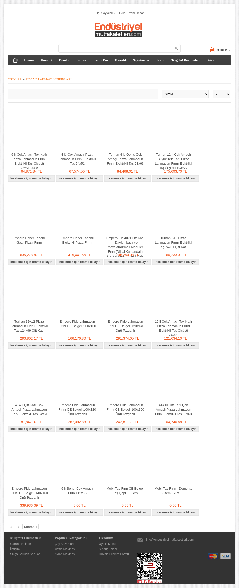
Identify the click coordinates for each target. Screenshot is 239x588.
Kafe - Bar (100, 60)
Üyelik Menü (107, 544)
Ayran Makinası (65, 554)
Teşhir (160, 60)
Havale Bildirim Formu (114, 554)
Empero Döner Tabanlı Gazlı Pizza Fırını (29, 240)
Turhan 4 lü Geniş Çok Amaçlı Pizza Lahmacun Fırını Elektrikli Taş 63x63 (125, 159)
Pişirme (81, 60)
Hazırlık (46, 60)
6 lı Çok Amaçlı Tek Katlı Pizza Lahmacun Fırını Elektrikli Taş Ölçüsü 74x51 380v (29, 161)
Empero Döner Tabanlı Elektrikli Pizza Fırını (77, 240)
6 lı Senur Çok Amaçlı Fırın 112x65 (77, 491)
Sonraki (30, 527)
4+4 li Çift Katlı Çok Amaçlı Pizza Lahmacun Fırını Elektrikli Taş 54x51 (29, 409)
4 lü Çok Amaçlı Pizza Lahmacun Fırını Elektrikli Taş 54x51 (77, 159)
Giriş (122, 13)
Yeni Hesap (137, 13)
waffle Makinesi (65, 549)
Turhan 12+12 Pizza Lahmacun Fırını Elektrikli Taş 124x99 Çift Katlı (29, 326)
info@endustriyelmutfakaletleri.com (170, 539)
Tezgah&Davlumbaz (185, 60)
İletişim (15, 549)
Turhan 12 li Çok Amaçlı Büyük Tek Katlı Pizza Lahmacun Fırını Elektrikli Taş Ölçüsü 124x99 (173, 161)
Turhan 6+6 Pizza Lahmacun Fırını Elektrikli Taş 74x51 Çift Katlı (173, 242)
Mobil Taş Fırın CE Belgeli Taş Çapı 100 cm (125, 491)
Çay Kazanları (64, 544)
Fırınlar (64, 60)
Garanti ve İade (20, 544)
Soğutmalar (141, 60)
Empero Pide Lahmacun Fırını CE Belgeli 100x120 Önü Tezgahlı (77, 409)
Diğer (210, 60)
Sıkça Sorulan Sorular (25, 554)
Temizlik (121, 60)
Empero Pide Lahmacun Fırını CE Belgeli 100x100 (77, 324)
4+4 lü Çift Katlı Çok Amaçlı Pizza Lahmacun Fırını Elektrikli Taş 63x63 (173, 409)
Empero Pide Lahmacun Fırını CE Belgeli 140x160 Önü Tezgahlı (29, 493)
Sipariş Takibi (108, 549)
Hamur (29, 60)
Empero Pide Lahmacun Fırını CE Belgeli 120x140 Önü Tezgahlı (125, 326)
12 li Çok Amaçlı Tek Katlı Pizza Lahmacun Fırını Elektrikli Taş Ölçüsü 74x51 (173, 328)
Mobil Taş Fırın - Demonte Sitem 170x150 (173, 491)
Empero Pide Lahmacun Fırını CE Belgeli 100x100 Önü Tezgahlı (125, 409)
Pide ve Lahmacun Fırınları (48, 79)
